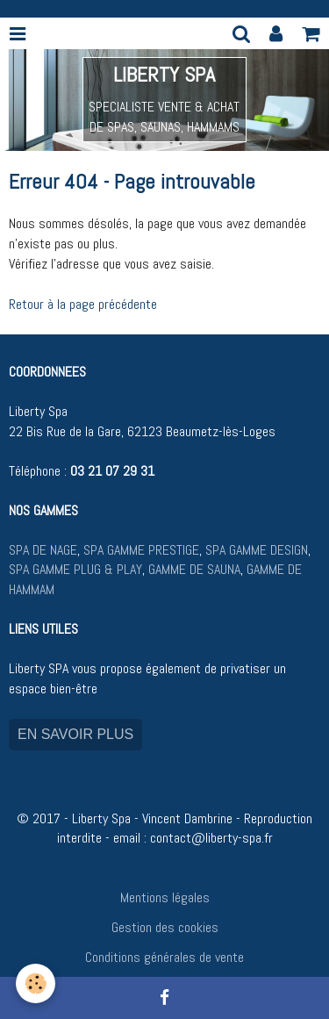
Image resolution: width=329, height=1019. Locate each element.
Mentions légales (165, 897)
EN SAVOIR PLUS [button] (75, 734)
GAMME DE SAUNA (192, 569)
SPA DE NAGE (43, 550)
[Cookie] (35, 983)
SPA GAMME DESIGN (256, 550)
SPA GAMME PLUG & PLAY (75, 569)
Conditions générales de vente (164, 957)
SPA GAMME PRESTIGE (141, 550)
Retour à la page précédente (83, 304)
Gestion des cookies (164, 927)
